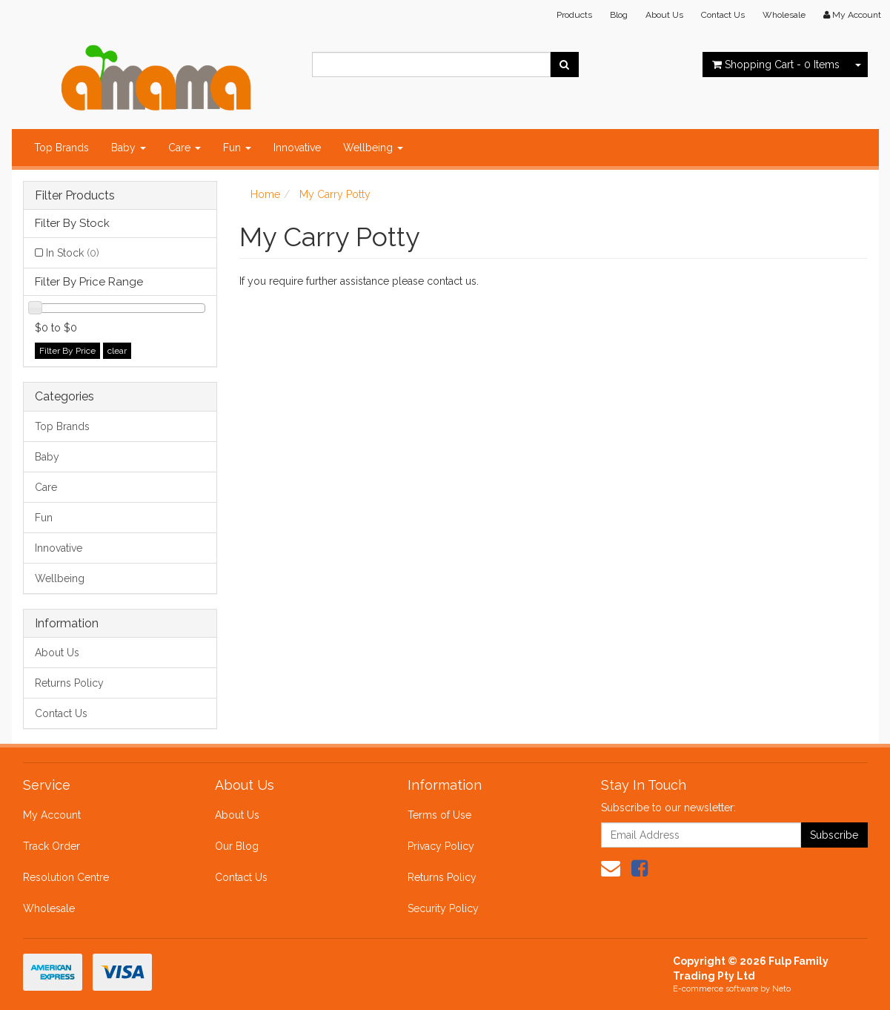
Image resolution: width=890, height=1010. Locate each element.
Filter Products (75, 195)
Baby (128, 148)
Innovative (297, 148)
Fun (237, 148)
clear (117, 351)
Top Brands (61, 148)
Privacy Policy (441, 846)
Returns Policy (69, 683)
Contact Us (723, 15)
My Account (52, 815)
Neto (781, 989)
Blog (619, 15)
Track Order (51, 846)
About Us (664, 15)
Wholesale (784, 15)
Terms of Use (439, 815)
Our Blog (237, 846)
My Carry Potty (335, 194)
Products (574, 15)
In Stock (72, 253)
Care (184, 148)
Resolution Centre (66, 877)
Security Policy (443, 908)
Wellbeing (373, 148)
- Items (776, 64)
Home (265, 194)
